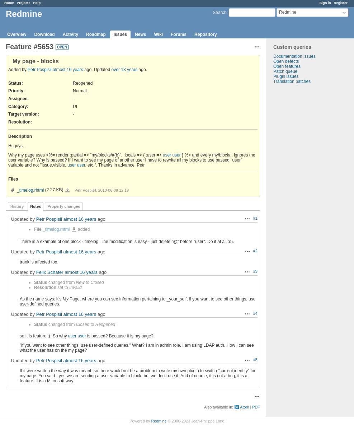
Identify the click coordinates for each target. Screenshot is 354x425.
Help (37, 3)
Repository (205, 34)
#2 (255, 251)
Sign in (325, 3)
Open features (287, 66)
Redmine (158, 421)
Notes (35, 206)
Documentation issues (294, 56)
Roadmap (96, 34)
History (17, 206)
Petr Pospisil (40, 69)
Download (44, 34)
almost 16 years (68, 69)
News (140, 34)
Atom (244, 407)
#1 (255, 218)
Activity (70, 34)
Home (9, 3)
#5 (255, 360)
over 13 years (125, 69)
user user (172, 155)
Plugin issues (286, 76)
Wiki (158, 34)
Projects (23, 3)
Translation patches (292, 81)
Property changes (63, 206)
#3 (255, 271)
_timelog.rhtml (30, 190)
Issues (120, 34)
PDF (256, 407)
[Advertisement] (302, 196)
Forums (179, 34)
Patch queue (285, 71)
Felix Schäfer (49, 272)
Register (341, 3)
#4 (255, 313)
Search (219, 12)
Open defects (286, 61)
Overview (16, 34)
